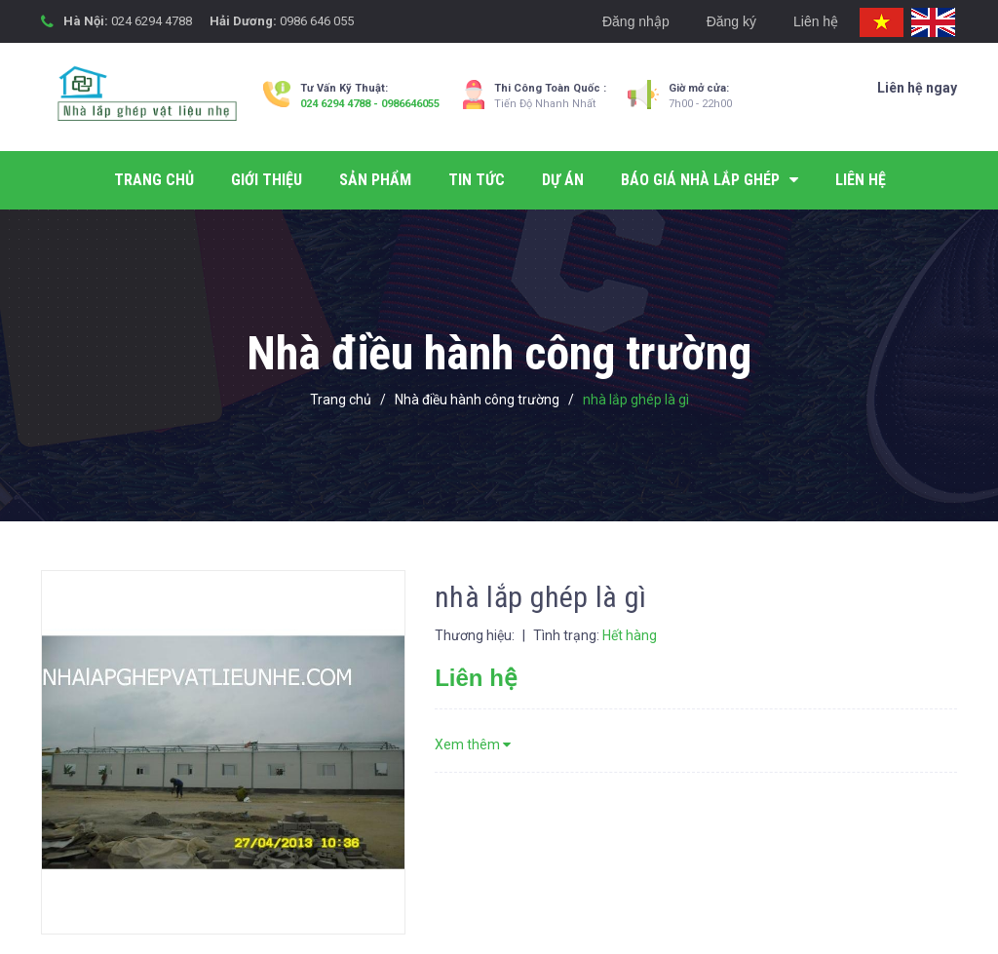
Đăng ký (731, 21)
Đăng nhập (636, 21)
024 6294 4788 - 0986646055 (370, 103)
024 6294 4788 (151, 21)
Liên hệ (815, 21)
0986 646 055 (317, 21)
